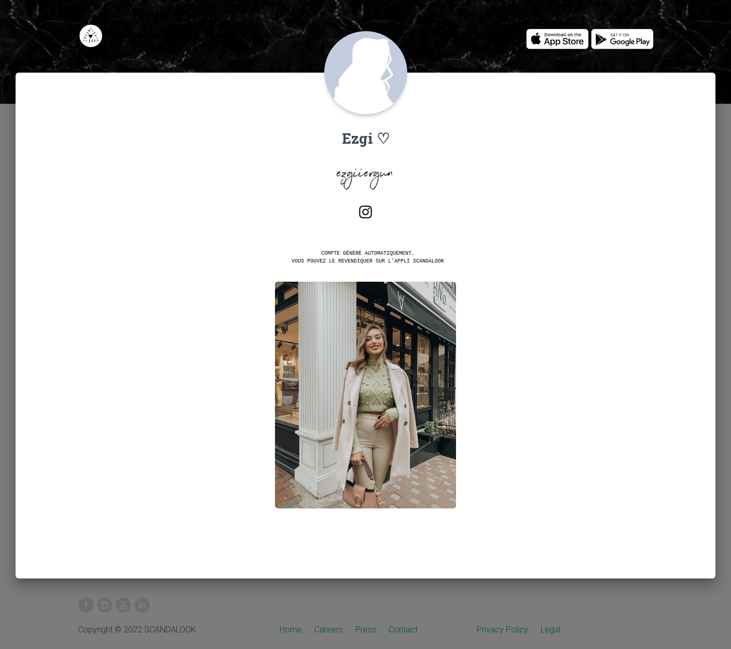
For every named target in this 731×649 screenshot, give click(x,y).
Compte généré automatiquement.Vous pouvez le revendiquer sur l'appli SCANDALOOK (368, 257)
